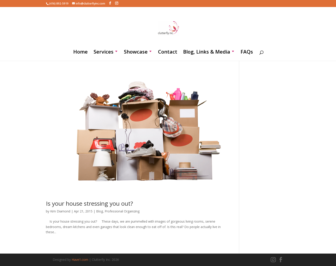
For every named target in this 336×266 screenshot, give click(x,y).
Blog (99, 211)
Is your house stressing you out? (89, 203)
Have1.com (80, 259)
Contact (167, 52)
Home (80, 52)
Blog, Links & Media (206, 52)
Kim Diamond (60, 211)
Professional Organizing (122, 211)
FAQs (247, 52)
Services (104, 52)
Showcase (136, 52)
